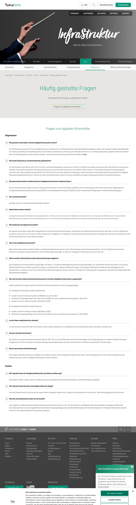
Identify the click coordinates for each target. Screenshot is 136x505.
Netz (86, 61)
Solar (7, 454)
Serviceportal (95, 446)
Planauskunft (74, 464)
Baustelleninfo (74, 446)
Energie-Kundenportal (98, 443)
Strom (7, 443)
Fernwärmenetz (50, 67)
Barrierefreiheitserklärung (122, 451)
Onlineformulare (75, 462)
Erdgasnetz (28, 67)
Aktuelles (36, 61)
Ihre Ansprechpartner (98, 448)
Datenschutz (117, 448)
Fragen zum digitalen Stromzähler (67, 107)
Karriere (73, 61)
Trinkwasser (9, 448)
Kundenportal (117, 464)
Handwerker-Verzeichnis (77, 454)
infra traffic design (32, 456)
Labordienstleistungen (34, 451)
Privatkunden (123, 5)
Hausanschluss (31, 446)
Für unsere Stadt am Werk (14, 61)
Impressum (116, 446)
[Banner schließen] (133, 475)
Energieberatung (75, 459)
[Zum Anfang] (128, 429)
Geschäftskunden (106, 5)
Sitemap (115, 443)
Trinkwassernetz (73, 67)
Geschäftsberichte (102, 61)
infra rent (29, 454)
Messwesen (95, 67)
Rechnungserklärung (76, 451)
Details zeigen (104, 501)
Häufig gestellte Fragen (58, 75)
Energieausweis (31, 448)
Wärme (7, 451)
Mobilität (8, 456)
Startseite (8, 75)
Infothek (114, 13)
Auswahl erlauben (114, 483)
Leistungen (88, 13)
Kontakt (125, 13)
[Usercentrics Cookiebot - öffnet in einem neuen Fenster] (12, 501)
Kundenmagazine (55, 61)
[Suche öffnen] (94, 5)
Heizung (29, 443)
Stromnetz (9, 67)
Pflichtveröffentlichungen (120, 67)
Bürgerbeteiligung (54, 459)
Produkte (75, 13)
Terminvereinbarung (98, 451)
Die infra (101, 13)
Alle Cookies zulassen (114, 477)
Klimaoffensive (74, 443)
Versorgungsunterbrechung (79, 448)
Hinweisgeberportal (119, 454)
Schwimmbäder (31, 459)
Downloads (73, 456)
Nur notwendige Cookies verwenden (114, 491)
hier (85, 154)
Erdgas (7, 446)
